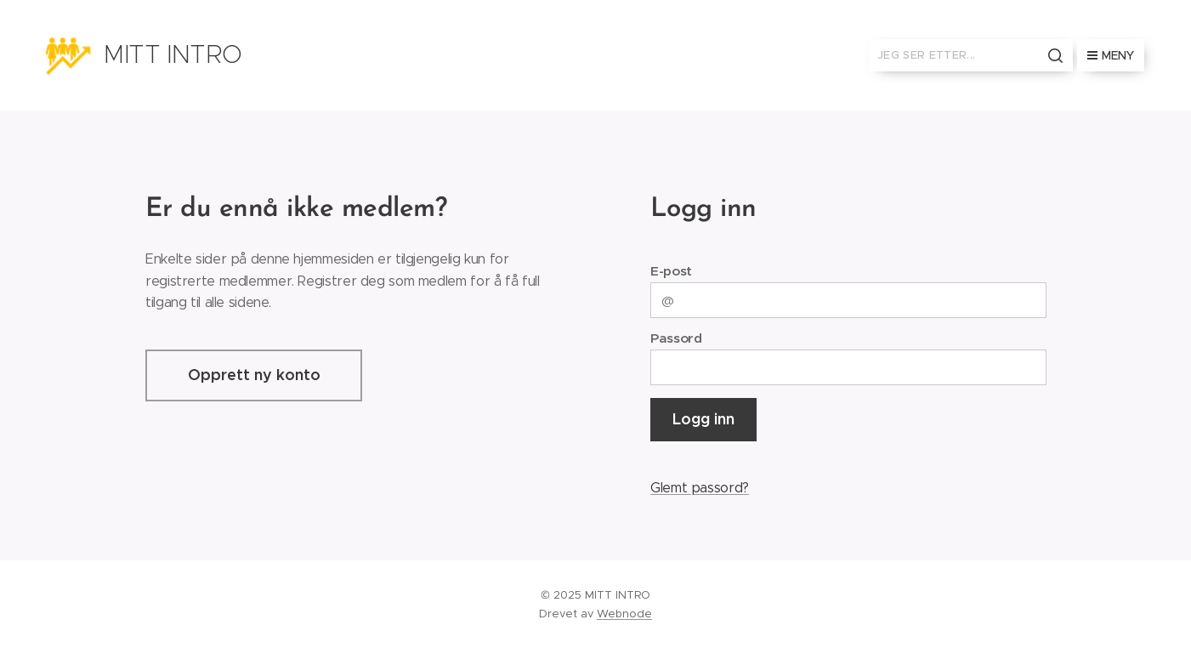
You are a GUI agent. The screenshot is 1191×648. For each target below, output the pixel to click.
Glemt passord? (698, 488)
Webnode (624, 613)
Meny (1110, 55)
